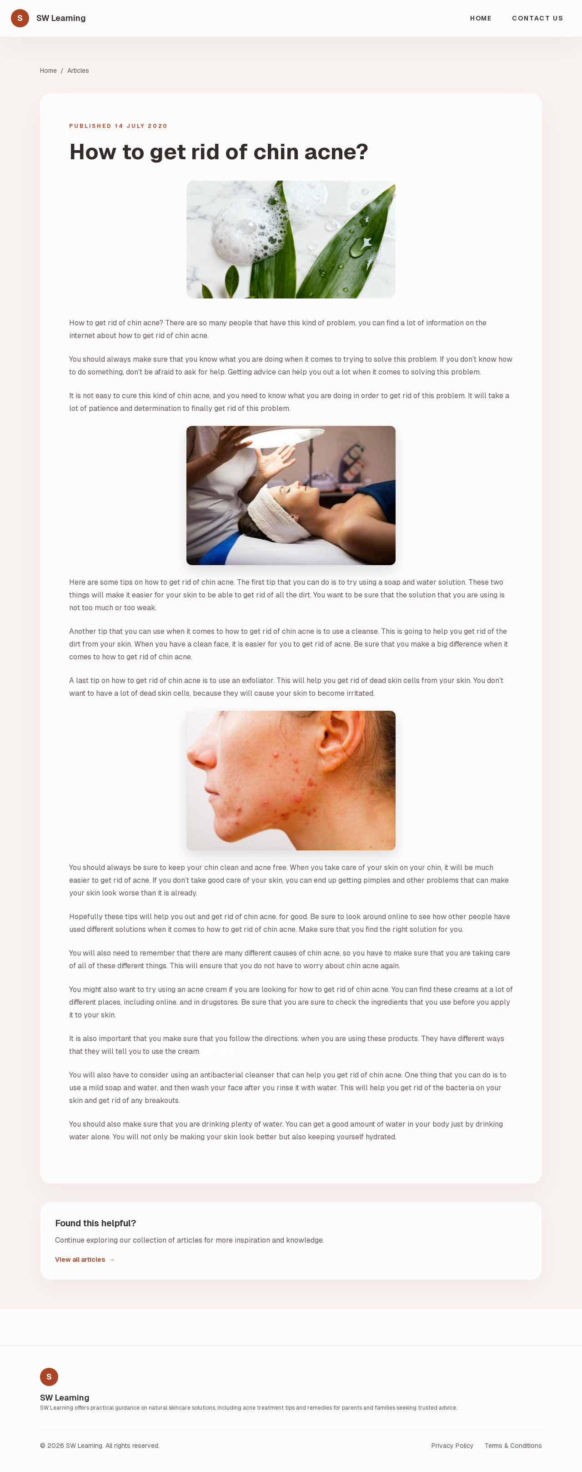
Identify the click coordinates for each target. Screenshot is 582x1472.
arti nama (218, 1051)
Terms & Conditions (513, 1446)
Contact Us (538, 18)
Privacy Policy (452, 1446)
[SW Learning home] (48, 18)
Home (481, 18)
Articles (78, 70)
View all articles (85, 1259)
